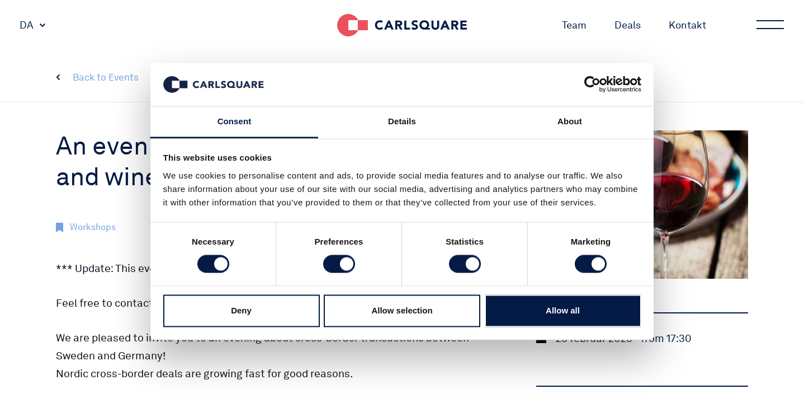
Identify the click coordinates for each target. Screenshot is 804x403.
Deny (241, 310)
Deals (627, 25)
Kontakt (687, 25)
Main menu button (769, 25)
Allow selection (401, 310)
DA (27, 25)
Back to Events (106, 77)
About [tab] (569, 121)
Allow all (563, 310)
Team (574, 25)
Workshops (93, 227)
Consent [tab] (234, 121)
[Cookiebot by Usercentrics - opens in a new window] (592, 84)
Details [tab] (402, 121)
